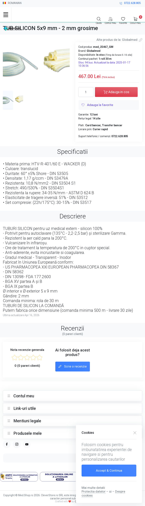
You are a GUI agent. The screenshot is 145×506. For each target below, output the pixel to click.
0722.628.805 (130, 3)
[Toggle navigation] (5, 14)
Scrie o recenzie (73, 366)
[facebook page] (7, 444)
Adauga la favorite (97, 105)
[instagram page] (17, 444)
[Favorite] (123, 20)
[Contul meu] (110, 20)
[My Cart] (135, 20)
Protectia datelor (94, 491)
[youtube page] (27, 444)
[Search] (99, 20)
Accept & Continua (109, 470)
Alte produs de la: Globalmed (119, 40)
